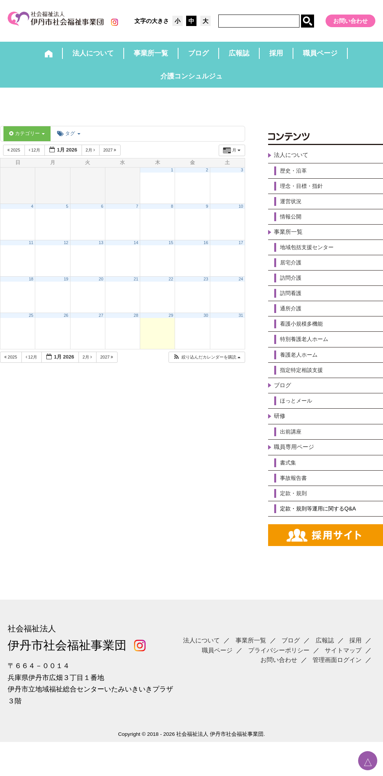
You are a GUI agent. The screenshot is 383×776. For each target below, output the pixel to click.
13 (101, 247)
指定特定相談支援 (304, 388)
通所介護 (292, 323)
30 (206, 320)
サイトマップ (343, 668)
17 (241, 247)
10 (241, 211)
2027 (110, 154)
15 (171, 247)
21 (136, 283)
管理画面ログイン (337, 677)
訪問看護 (292, 306)
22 (171, 283)
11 (31, 247)
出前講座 (292, 453)
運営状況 (292, 209)
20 (101, 283)
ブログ (283, 404)
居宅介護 (292, 274)
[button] (206, 362)
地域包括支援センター (310, 257)
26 (66, 320)
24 (241, 283)
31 (241, 320)
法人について (292, 160)
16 (206, 247)
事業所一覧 (289, 241)
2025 (14, 154)
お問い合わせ (350, 21)
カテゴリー (27, 138)
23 (206, 283)
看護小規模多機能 (304, 339)
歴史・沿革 (295, 176)
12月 (35, 154)
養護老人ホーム (301, 372)
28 (136, 320)
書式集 (289, 486)
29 (171, 320)
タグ (68, 138)
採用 (355, 658)
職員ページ (217, 668)
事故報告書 (295, 502)
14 (136, 247)
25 (31, 320)
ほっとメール (298, 420)
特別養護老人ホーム (307, 355)
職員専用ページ (295, 469)
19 (66, 283)
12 (66, 247)
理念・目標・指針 (304, 192)
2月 (91, 154)
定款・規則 (295, 518)
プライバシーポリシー (278, 668)
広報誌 (325, 658)
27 (101, 320)
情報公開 (292, 225)
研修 (280, 437)
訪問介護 (292, 290)
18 (31, 283)
